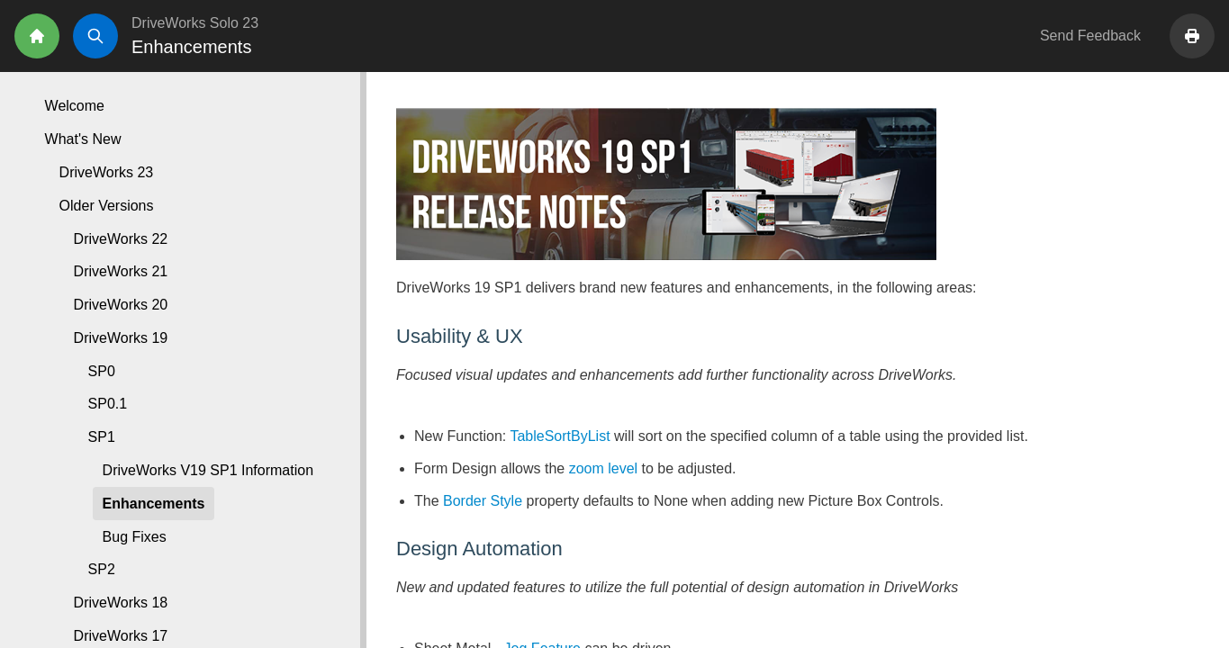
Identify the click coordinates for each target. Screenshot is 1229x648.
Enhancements (154, 503)
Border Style (482, 500)
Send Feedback (1090, 35)
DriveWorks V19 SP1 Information (208, 470)
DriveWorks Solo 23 (194, 23)
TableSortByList (560, 436)
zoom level (603, 468)
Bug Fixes (135, 536)
